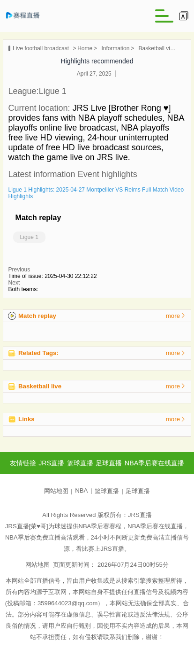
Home (84, 48)
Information (115, 48)
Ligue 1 (29, 237)
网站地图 (56, 490)
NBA (81, 490)
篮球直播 (107, 490)
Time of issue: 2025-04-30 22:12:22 (52, 276)
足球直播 (138, 490)
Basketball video (158, 48)
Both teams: (23, 289)
